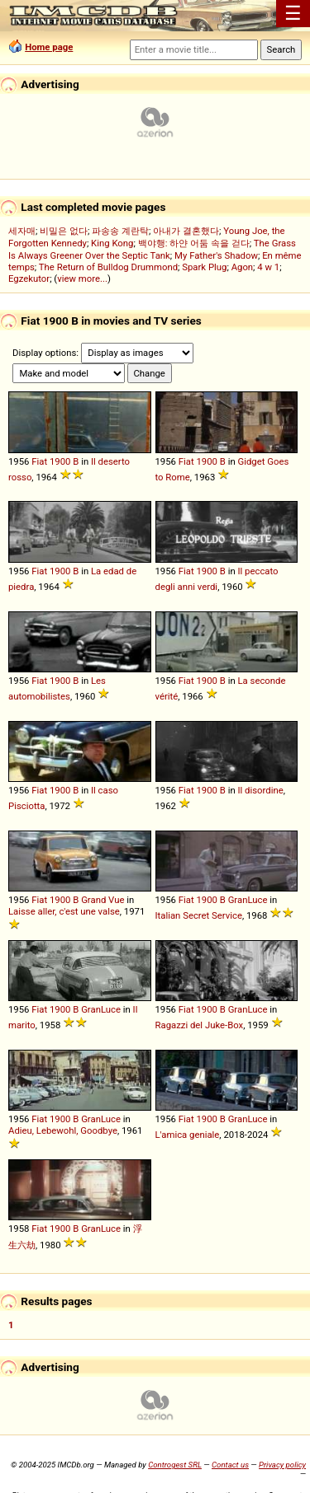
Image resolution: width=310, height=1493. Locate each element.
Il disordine (260, 790)
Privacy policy (282, 1464)
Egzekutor (29, 278)
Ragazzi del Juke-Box (199, 1025)
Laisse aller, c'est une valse (64, 911)
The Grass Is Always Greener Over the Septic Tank (152, 249)
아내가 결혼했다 (186, 230)
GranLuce (248, 900)
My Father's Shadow (216, 255)
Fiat (39, 461)
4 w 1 (268, 267)
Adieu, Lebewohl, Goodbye (62, 1130)
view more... (82, 278)
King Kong (112, 243)
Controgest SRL (175, 1464)
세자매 (22, 230)
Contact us (230, 1464)
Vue (116, 900)
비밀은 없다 (64, 230)
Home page (49, 47)
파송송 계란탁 (120, 230)
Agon (242, 267)
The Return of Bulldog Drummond (108, 267)
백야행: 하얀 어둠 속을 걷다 (194, 243)
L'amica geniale (187, 1134)
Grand (93, 900)
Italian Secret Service (198, 915)
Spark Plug (204, 267)
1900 (60, 461)
